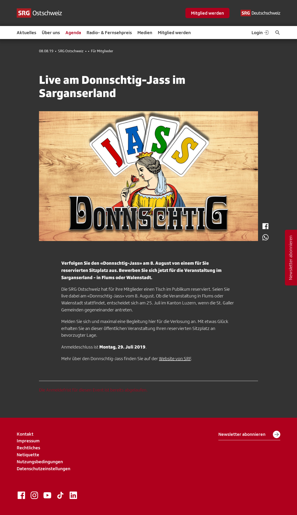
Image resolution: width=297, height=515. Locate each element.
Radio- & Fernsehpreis (109, 32)
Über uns (51, 32)
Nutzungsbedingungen (40, 461)
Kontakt (25, 434)
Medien (144, 32)
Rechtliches (28, 447)
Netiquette (28, 454)
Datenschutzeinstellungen (43, 468)
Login (260, 32)
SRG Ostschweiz (71, 51)
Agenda (73, 32)
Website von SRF (175, 358)
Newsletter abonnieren (249, 434)
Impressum (28, 440)
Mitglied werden (207, 13)
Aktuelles (26, 32)
